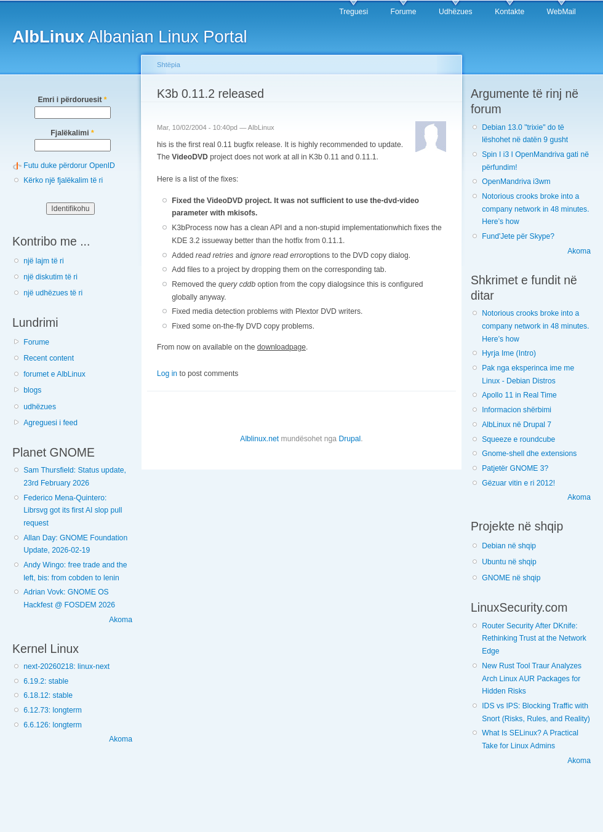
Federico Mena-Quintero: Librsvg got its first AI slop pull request (72, 510)
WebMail (561, 11)
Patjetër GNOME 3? (515, 468)
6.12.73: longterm (52, 710)
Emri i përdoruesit (72, 99)
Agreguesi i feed (50, 422)
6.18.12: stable (48, 695)
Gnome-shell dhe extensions (529, 453)
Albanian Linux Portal (129, 36)
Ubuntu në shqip (509, 562)
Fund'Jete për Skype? (518, 236)
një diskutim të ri (50, 277)
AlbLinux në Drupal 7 (516, 424)
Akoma (120, 619)
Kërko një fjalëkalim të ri (63, 180)
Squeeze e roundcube (518, 439)
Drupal (349, 438)
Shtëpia (168, 64)
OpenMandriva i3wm (516, 181)
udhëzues (39, 406)
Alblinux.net (259, 438)
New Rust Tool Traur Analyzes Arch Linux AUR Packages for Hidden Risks (531, 678)
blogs (32, 390)
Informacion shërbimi (516, 410)
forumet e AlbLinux (54, 374)
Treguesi (353, 11)
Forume (404, 11)
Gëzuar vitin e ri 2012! (518, 483)
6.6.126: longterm (52, 725)
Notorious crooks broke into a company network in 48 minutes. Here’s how (535, 209)
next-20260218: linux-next (66, 666)
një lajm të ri (43, 261)
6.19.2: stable (45, 681)
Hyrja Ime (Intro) (509, 353)
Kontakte (509, 11)
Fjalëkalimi (72, 133)
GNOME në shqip (511, 578)
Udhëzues (456, 11)
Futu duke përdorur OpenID (69, 165)
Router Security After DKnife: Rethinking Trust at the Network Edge (534, 638)
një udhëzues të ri (52, 293)
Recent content (48, 358)
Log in (167, 373)
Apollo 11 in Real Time (519, 395)
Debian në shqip (509, 546)
